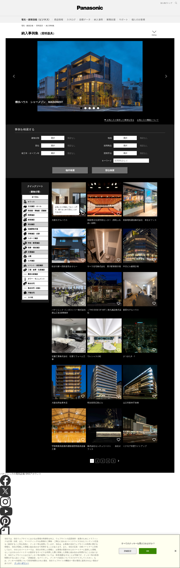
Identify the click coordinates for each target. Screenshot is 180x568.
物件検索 (70, 170)
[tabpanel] (90, 76)
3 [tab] (90, 108)
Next (166, 76)
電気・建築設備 (27, 25)
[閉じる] (175, 555)
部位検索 (109, 170)
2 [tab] (85, 108)
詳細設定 (127, 555)
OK (147, 555)
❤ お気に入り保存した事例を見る (119, 120)
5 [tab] (98, 108)
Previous (14, 76)
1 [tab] (81, 108)
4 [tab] (94, 108)
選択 (53, 138)
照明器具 (39, 25)
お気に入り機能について (148, 120)
